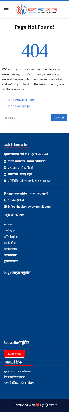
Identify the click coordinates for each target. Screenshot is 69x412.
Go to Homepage (18, 106)
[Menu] (6, 10)
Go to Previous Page (21, 100)
